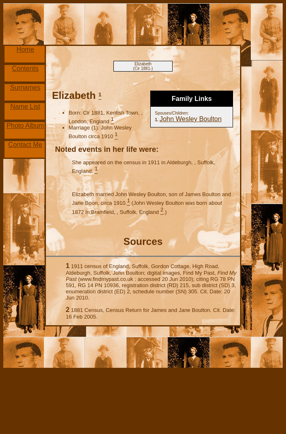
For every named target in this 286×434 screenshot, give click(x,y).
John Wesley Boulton (190, 118)
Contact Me (25, 144)
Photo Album (25, 125)
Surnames (25, 87)
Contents (25, 68)
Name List (25, 106)
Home (25, 49)
